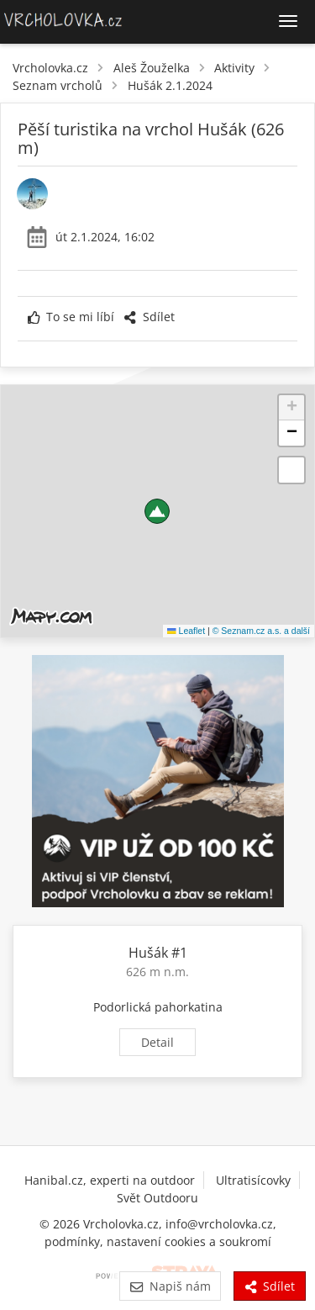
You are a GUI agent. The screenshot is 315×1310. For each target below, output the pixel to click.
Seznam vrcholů (57, 85)
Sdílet (148, 317)
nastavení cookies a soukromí (189, 1241)
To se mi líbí (71, 317)
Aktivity (234, 68)
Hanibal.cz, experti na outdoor (109, 1180)
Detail (157, 1042)
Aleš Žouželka (151, 68)
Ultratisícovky (253, 1180)
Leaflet (186, 631)
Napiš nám (170, 1286)
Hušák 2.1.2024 (170, 85)
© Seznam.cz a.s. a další (261, 631)
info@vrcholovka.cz (219, 1224)
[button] (157, 511)
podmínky (72, 1241)
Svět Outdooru (157, 1198)
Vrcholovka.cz (50, 68)
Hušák (148, 952)
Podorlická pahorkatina (158, 1007)
